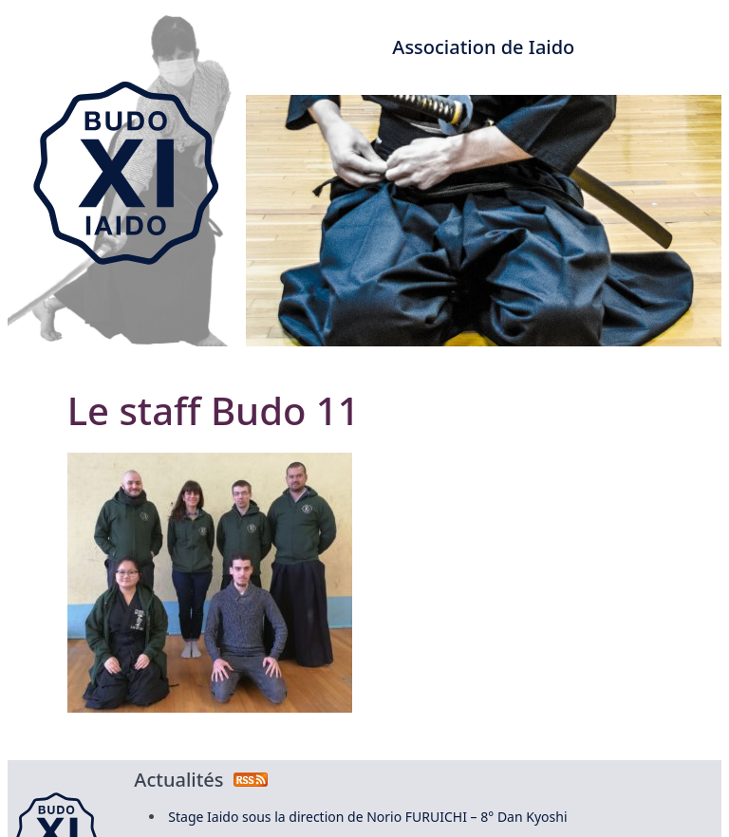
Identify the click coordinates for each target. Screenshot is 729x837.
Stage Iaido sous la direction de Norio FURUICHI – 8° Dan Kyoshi (367, 817)
